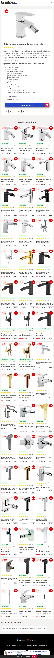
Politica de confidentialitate (27, 646)
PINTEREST (31, 640)
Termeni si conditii (11, 646)
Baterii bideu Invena (10, 628)
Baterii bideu (42, 628)
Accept (34, 656)
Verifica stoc (35, 105)
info (15, 153)
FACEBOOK (21, 640)
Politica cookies (43, 646)
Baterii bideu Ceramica (27, 628)
